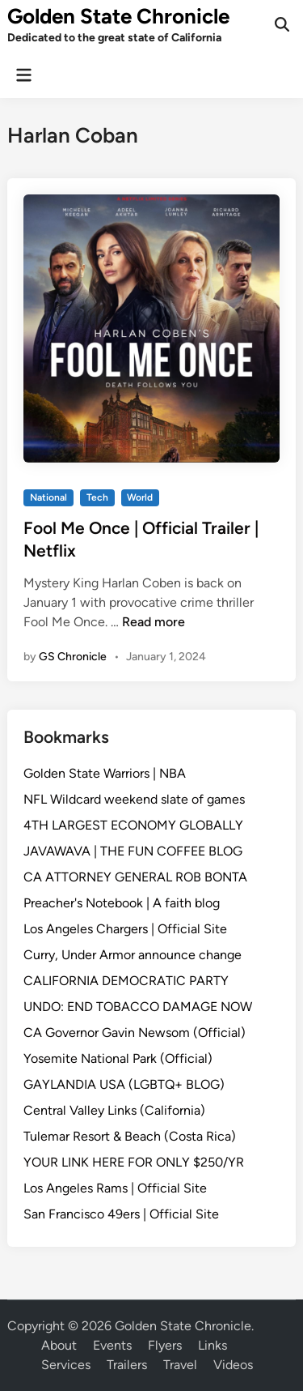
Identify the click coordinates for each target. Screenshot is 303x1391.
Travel (180, 1364)
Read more (153, 621)
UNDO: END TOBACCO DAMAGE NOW (137, 1006)
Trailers (127, 1364)
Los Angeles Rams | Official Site (115, 1188)
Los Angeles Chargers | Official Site (125, 929)
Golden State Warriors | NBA (104, 773)
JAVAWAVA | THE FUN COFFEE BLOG (132, 851)
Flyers (165, 1345)
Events (112, 1345)
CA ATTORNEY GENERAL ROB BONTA (135, 877)
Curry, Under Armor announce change (132, 954)
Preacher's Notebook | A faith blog (121, 903)
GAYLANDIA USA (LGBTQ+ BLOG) (124, 1084)
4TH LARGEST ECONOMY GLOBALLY (133, 825)
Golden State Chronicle (118, 16)
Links (212, 1345)
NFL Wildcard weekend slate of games (134, 799)
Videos (233, 1364)
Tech (97, 497)
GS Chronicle (73, 656)
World (140, 497)
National (48, 497)
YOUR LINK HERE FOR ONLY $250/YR (133, 1162)
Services (65, 1364)
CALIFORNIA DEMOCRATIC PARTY (126, 980)
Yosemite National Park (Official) (118, 1058)
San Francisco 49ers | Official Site (121, 1214)
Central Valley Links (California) (114, 1110)
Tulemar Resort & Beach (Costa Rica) (129, 1136)
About (59, 1345)
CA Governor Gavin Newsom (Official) (134, 1032)
